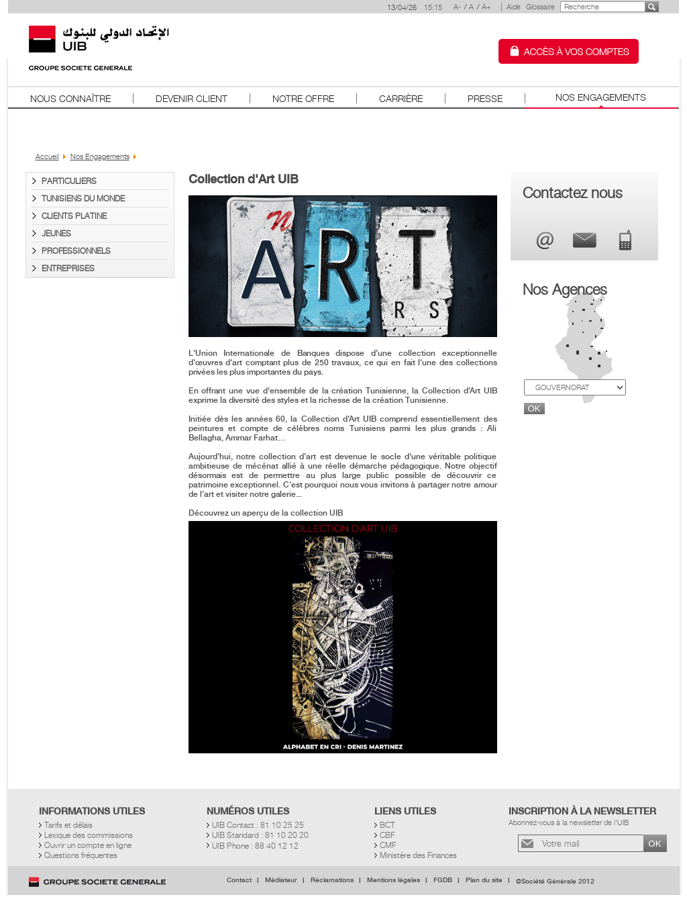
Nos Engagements (601, 97)
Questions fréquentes (80, 855)
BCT (387, 825)
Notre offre (303, 98)
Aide (514, 6)
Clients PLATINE (74, 216)
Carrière (401, 98)
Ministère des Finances (418, 855)
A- (457, 6)
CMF (388, 845)
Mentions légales (393, 880)
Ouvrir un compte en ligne (87, 845)
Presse (485, 98)
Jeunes (56, 233)
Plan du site (484, 880)
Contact (239, 880)
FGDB (442, 880)
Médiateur (281, 880)
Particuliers (69, 181)
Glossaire (540, 6)
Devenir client (191, 98)
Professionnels (76, 251)
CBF (387, 835)
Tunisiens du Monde (83, 198)
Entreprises (68, 268)
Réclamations (332, 880)
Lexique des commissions (88, 835)
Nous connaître (70, 98)
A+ (486, 6)
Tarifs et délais (68, 825)
